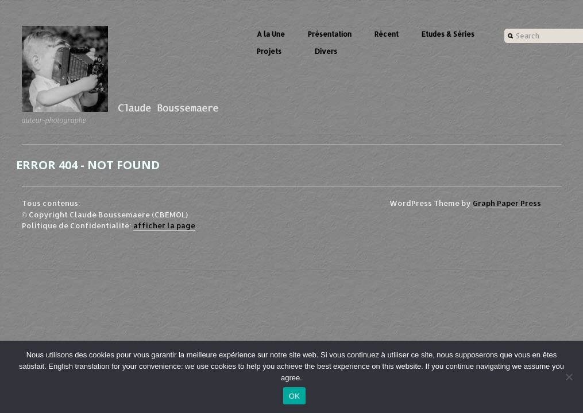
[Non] (568, 377)
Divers (326, 51)
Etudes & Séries (448, 34)
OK (294, 396)
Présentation (330, 34)
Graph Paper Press (507, 203)
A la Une (271, 34)
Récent (386, 34)
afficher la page (164, 225)
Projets (269, 51)
